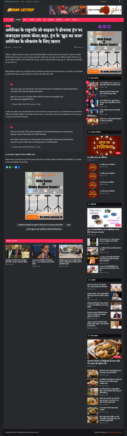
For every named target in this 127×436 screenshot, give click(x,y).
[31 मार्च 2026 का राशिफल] (92, 185)
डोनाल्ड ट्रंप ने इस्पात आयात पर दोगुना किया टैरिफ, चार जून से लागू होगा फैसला (16, 261)
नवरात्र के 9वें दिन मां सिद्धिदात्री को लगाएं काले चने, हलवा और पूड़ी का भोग (103, 362)
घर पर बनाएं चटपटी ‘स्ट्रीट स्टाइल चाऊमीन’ (109, 409)
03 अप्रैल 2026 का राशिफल (97, 157)
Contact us (36, 2)
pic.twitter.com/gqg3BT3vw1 (22, 99)
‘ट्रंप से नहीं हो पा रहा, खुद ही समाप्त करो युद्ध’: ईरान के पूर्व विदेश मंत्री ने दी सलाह (110, 102)
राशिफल (74, 20)
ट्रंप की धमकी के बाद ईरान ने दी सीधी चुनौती (110, 111)
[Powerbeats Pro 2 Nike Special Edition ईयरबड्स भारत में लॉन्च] (92, 242)
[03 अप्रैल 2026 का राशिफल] (104, 145)
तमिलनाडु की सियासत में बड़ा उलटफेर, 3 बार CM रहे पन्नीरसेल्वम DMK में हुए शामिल (98, 305)
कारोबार (39, 20)
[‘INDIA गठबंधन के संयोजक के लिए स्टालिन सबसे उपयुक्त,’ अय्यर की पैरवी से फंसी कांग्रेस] (116, 325)
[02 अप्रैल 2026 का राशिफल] (92, 167)
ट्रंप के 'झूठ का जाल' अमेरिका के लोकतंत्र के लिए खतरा (44, 229)
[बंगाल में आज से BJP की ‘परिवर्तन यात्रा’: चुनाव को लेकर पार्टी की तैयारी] (116, 287)
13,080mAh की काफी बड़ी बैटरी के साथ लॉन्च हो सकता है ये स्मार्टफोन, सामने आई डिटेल (109, 259)
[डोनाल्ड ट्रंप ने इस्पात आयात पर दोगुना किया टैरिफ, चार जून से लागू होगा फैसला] (17, 251)
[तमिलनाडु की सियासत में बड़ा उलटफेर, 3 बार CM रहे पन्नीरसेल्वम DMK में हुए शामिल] (116, 306)
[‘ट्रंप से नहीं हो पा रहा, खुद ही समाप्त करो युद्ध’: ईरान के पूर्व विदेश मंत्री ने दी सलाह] (92, 103)
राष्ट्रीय (11, 20)
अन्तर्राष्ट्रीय (18, 20)
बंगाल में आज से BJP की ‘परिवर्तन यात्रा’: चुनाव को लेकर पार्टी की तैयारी (97, 286)
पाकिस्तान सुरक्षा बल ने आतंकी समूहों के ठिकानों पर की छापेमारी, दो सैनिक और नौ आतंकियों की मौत (70, 262)
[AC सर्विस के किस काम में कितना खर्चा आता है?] (92, 251)
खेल (45, 20)
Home (22, 2)
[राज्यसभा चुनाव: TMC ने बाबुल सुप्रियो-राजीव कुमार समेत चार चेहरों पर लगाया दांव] (116, 296)
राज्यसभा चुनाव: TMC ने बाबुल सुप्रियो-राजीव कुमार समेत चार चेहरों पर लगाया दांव (98, 295)
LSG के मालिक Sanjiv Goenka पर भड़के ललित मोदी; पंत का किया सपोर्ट (110, 84)
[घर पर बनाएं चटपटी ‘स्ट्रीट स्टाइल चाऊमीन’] (92, 410)
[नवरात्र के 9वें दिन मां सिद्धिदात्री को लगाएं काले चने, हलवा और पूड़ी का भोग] (104, 349)
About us (28, 2)
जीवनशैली (58, 20)
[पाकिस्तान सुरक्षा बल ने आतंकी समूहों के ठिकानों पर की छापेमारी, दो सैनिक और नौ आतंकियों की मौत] (71, 251)
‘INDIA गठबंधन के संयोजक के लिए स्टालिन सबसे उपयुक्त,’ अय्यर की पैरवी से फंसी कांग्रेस (98, 324)
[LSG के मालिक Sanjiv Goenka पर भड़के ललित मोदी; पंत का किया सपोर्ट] (92, 85)
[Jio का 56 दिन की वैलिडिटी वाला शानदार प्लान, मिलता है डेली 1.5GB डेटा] (92, 269)
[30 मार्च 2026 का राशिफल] (92, 194)
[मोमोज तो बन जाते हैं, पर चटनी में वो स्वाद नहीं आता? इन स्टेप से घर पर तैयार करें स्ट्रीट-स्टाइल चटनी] (92, 401)
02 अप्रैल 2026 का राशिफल (107, 164)
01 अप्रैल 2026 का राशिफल (107, 173)
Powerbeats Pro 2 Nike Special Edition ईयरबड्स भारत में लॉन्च (110, 240)
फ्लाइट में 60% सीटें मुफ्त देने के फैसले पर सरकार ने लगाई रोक (110, 120)
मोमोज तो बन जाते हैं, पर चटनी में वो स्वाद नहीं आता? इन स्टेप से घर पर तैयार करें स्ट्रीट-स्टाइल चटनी (109, 400)
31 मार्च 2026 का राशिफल (107, 182)
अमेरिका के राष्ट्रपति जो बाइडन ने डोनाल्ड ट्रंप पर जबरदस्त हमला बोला (41, 225)
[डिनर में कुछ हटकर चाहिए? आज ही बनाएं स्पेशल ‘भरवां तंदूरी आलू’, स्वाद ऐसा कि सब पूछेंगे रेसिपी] (92, 419)
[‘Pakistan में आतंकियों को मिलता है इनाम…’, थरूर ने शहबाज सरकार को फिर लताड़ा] (44, 251)
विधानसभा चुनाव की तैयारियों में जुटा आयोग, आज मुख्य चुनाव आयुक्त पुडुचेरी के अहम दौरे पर (97, 314)
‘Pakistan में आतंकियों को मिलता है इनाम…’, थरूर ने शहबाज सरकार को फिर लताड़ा (43, 262)
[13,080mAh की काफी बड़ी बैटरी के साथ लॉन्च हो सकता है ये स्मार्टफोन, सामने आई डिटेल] (92, 260)
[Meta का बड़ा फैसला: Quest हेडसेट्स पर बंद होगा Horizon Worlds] (104, 217)
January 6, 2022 (35, 104)
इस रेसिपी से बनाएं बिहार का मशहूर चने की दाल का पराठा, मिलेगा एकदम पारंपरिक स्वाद (110, 381)
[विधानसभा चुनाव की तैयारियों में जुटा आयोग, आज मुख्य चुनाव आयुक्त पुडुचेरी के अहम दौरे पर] (116, 315)
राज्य (24, 20)
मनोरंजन (67, 20)
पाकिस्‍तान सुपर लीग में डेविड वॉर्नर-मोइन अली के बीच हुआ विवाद (109, 93)
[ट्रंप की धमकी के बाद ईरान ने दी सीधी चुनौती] (92, 113)
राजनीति (32, 20)
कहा (69, 225)
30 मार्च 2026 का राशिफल (107, 191)
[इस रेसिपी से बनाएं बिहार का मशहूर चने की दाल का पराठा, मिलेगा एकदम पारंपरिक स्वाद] (92, 382)
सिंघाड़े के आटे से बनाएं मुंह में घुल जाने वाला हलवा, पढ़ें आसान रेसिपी (110, 371)
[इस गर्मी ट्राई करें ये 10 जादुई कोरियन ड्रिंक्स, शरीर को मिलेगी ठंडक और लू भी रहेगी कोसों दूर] (92, 392)
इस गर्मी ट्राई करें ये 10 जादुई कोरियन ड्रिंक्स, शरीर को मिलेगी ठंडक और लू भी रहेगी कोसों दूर (110, 391)
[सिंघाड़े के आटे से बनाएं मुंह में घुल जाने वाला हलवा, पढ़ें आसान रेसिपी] (92, 373)
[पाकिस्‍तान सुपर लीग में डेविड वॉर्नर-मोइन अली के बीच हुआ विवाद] (92, 94)
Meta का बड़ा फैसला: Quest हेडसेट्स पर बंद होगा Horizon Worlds (103, 231)
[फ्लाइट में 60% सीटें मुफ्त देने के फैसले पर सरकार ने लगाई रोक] (92, 121)
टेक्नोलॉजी (51, 20)
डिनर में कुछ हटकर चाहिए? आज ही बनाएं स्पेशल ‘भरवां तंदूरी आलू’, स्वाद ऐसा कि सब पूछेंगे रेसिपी (110, 419)
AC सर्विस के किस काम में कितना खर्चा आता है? (110, 249)
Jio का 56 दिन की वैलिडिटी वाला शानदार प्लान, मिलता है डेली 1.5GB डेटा (109, 268)
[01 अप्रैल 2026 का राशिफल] (92, 176)
